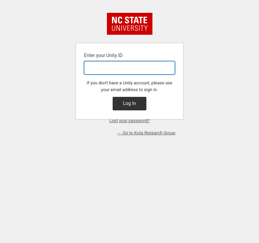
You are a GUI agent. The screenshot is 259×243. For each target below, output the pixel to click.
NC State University (129, 24)
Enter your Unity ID (129, 64)
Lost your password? (129, 120)
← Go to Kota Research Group (146, 132)
